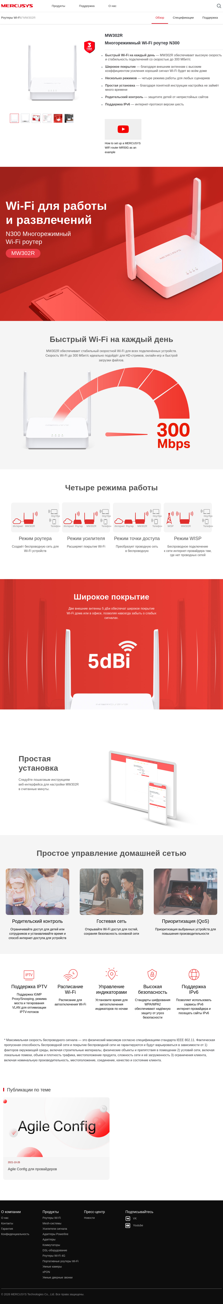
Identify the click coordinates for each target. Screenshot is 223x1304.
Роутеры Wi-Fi (11, 17)
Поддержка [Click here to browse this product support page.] (210, 17)
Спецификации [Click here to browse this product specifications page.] (183, 17)
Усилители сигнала (55, 1228)
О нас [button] (112, 6)
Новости (89, 1217)
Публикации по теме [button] (29, 1089)
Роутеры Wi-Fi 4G (54, 1255)
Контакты (7, 1223)
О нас (5, 1217)
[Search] (219, 6)
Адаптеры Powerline (55, 1234)
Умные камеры (52, 1266)
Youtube (134, 1225)
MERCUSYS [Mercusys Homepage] (17, 5)
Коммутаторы (51, 1245)
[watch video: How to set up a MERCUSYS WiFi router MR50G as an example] (123, 129)
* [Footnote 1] (4, 1040)
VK (131, 1218)
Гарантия (7, 1228)
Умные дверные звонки (58, 1277)
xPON (46, 1271)
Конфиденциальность (15, 1234)
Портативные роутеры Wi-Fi (61, 1261)
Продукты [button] (58, 6)
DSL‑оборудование (55, 1250)
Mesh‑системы (52, 1223)
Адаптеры (49, 1239)
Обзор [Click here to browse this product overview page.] (160, 17)
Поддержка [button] (86, 6)
